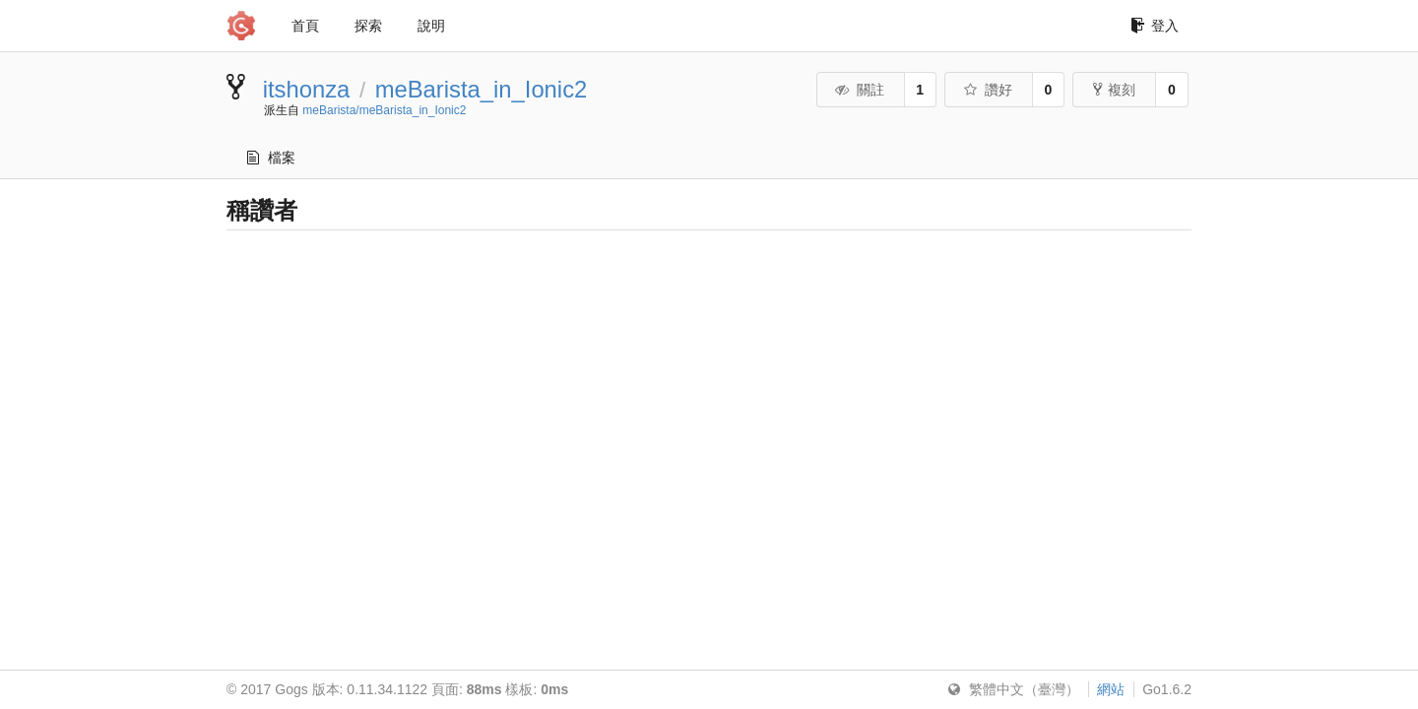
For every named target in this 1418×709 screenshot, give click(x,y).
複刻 (1114, 89)
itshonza (307, 89)
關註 (859, 89)
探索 (368, 25)
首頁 (305, 25)
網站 (1111, 689)
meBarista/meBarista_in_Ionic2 (384, 110)
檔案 (271, 157)
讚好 (987, 89)
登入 (1154, 25)
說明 (431, 25)
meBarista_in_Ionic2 (481, 89)
